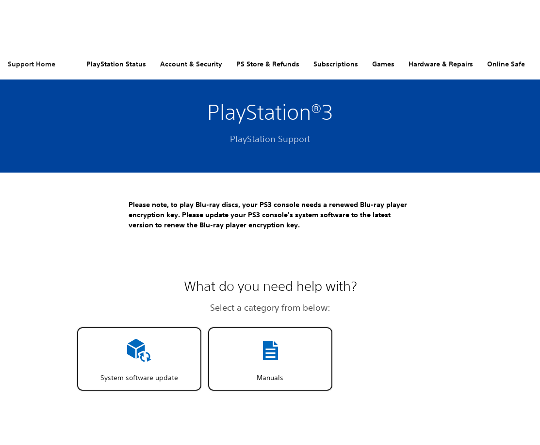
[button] (139, 359)
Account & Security (191, 64)
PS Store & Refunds (267, 64)
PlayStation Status (116, 64)
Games (383, 64)
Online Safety (509, 64)
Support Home (31, 64)
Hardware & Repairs (441, 64)
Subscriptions (335, 64)
